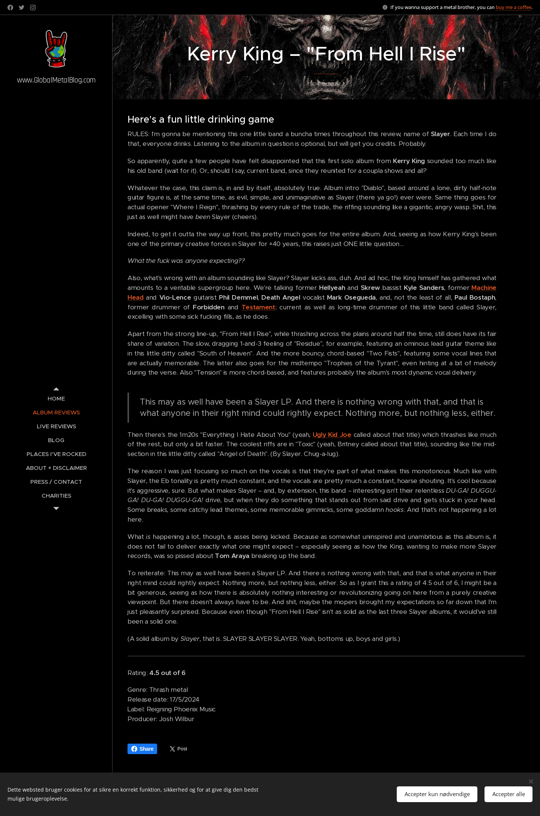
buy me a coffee (513, 7)
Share (142, 749)
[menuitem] (56, 398)
